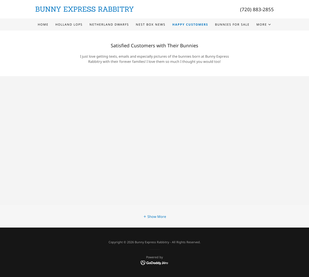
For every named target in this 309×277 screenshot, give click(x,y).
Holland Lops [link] (69, 24)
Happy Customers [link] (190, 24)
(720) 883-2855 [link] (257, 9)
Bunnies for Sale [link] (232, 24)
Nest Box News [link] (150, 24)
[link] (94, 10)
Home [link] (43, 24)
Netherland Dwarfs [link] (109, 24)
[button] (263, 24)
